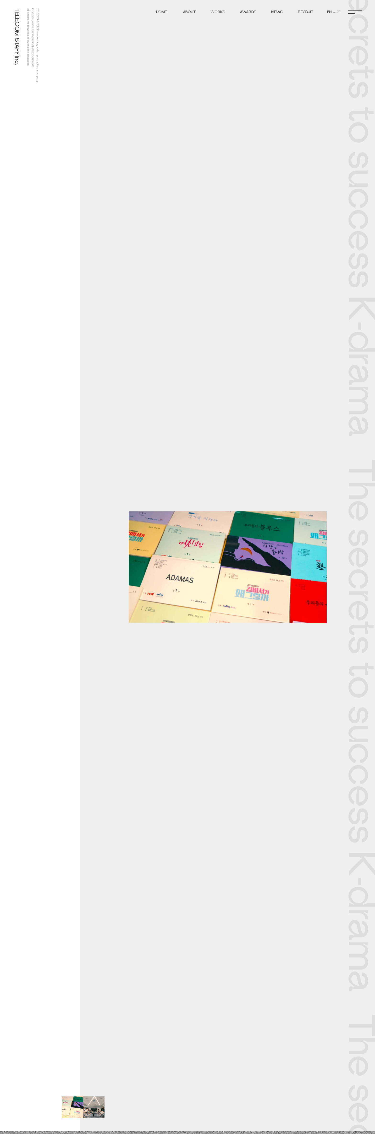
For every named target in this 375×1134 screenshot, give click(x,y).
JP (338, 12)
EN (329, 12)
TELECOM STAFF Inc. (17, 36)
